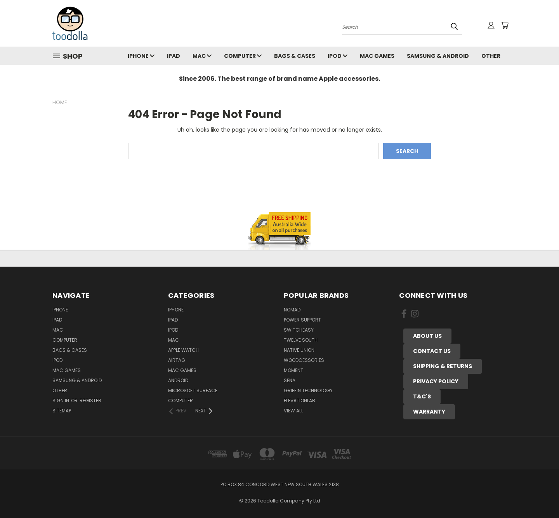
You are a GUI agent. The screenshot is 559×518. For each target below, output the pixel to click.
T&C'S (422, 396)
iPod (337, 56)
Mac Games (377, 56)
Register (90, 400)
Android (178, 380)
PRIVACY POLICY (435, 381)
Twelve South (301, 340)
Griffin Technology (308, 390)
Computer (243, 56)
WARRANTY (429, 411)
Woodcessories (304, 360)
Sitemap (61, 410)
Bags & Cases (294, 56)
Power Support (302, 319)
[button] (427, 336)
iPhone (141, 56)
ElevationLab (299, 400)
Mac (202, 56)
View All (293, 410)
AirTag (176, 360)
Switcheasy (299, 330)
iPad (173, 56)
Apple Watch (183, 350)
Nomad (292, 309)
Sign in (61, 400)
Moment (293, 370)
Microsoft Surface (192, 390)
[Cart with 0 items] (505, 25)
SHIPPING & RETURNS (442, 366)
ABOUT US (427, 336)
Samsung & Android (438, 56)
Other (490, 56)
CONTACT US (432, 351)
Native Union (299, 350)
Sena (289, 380)
